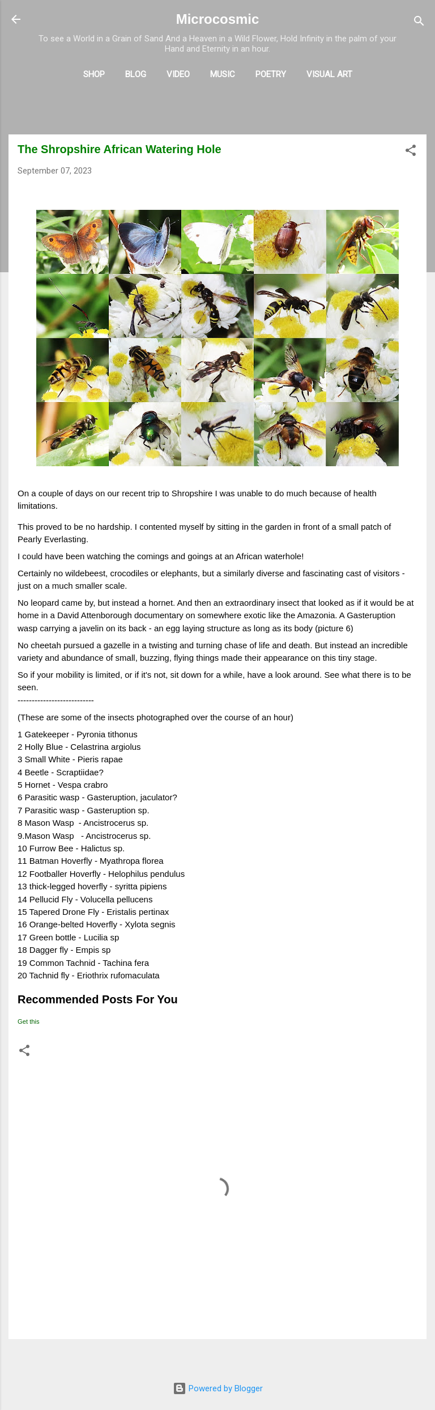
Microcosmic (217, 19)
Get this (29, 1021)
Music (222, 74)
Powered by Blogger (218, 1388)
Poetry (270, 74)
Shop (94, 74)
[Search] (419, 23)
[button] (410, 152)
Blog (135, 74)
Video (178, 74)
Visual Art (329, 74)
